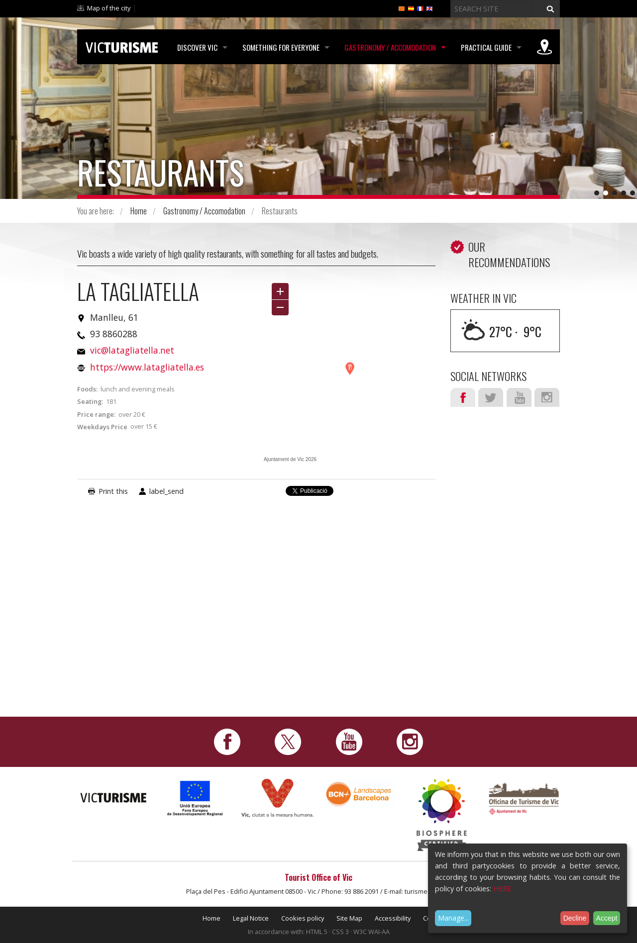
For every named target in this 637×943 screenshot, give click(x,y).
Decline (575, 918)
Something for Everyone (280, 47)
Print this (113, 491)
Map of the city (108, 7)
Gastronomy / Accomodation (390, 47)
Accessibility (393, 918)
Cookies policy (302, 918)
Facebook (462, 397)
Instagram (546, 397)
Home (138, 211)
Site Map (349, 918)
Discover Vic (197, 47)
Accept (607, 918)
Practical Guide (486, 47)
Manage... (453, 918)
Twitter (490, 397)
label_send (166, 491)
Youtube (519, 397)
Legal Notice (251, 918)
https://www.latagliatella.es (147, 367)
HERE (502, 888)
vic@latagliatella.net (132, 350)
